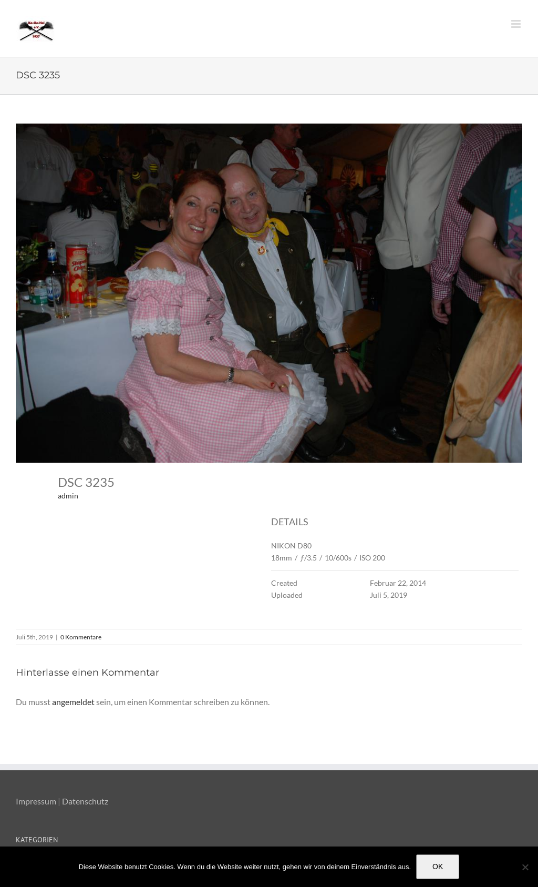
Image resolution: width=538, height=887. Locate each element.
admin (68, 495)
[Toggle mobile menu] (516, 23)
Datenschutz (85, 801)
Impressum (36, 801)
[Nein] (525, 867)
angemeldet (73, 702)
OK (437, 866)
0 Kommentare (80, 637)
